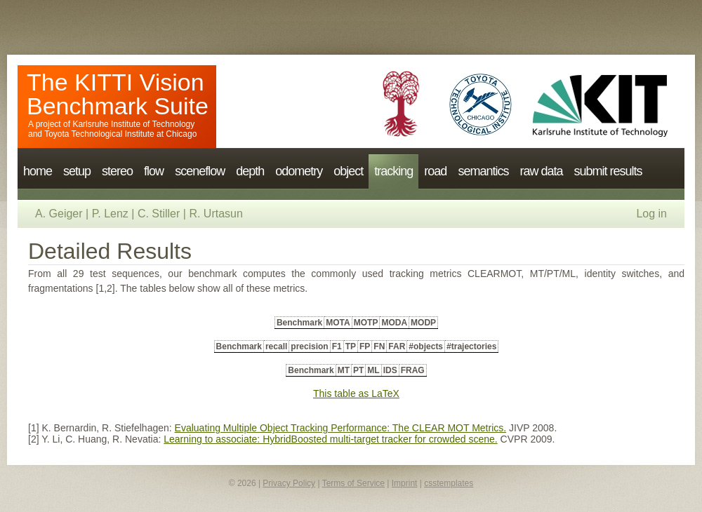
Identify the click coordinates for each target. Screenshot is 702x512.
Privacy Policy (289, 483)
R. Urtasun (215, 214)
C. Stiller (159, 214)
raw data (540, 171)
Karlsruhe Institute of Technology (133, 124)
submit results (608, 171)
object (348, 171)
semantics (483, 171)
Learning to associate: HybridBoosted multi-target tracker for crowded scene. (330, 439)
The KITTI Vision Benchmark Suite (117, 94)
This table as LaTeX (356, 393)
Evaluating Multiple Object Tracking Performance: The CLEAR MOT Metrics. (341, 427)
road (435, 171)
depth (250, 171)
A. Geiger (59, 214)
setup (77, 171)
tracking (393, 171)
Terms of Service (353, 483)
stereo (117, 171)
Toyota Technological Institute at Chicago (120, 134)
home (37, 171)
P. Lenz (110, 214)
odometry (298, 171)
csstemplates (448, 483)
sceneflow (200, 171)
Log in (651, 214)
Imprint (405, 483)
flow (154, 171)
